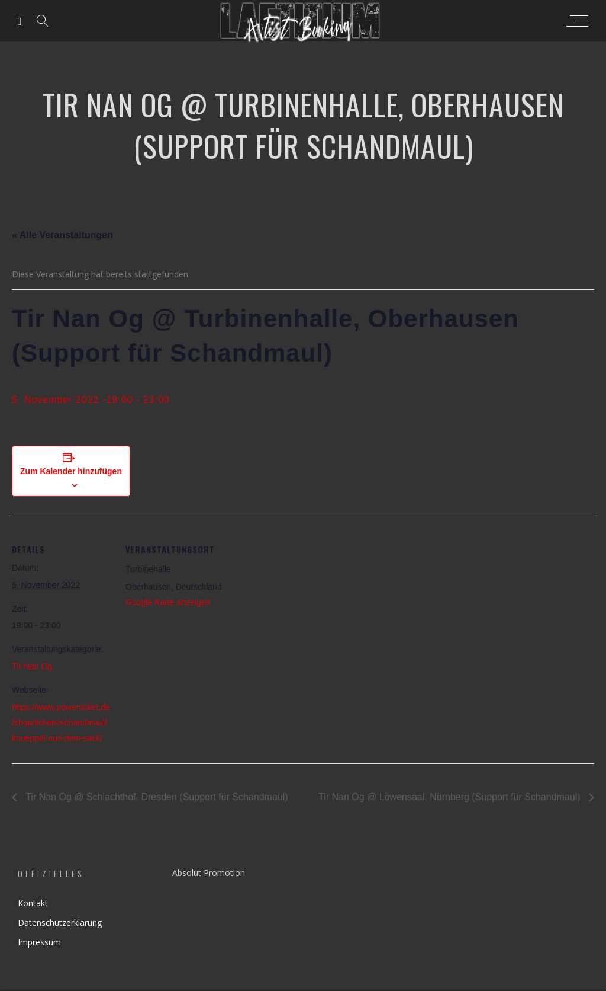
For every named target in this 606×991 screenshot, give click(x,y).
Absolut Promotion (208, 872)
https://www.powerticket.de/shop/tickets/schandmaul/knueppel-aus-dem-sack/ (61, 722)
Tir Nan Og (32, 666)
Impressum (39, 942)
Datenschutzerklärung (60, 922)
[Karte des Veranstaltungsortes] (301, 597)
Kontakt (33, 903)
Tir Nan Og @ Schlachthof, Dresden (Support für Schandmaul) (155, 797)
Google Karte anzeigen (167, 602)
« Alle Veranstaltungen (62, 235)
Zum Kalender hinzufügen (71, 471)
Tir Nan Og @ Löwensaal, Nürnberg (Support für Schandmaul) (450, 797)
